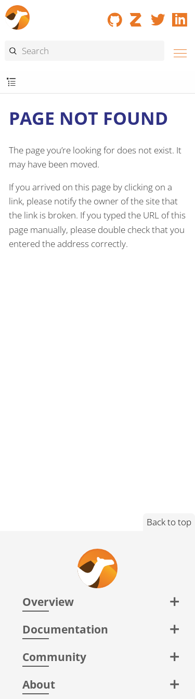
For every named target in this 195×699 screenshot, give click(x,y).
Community (54, 656)
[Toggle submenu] (11, 82)
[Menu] (177, 51)
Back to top (169, 522)
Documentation (65, 629)
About (38, 684)
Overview (48, 601)
